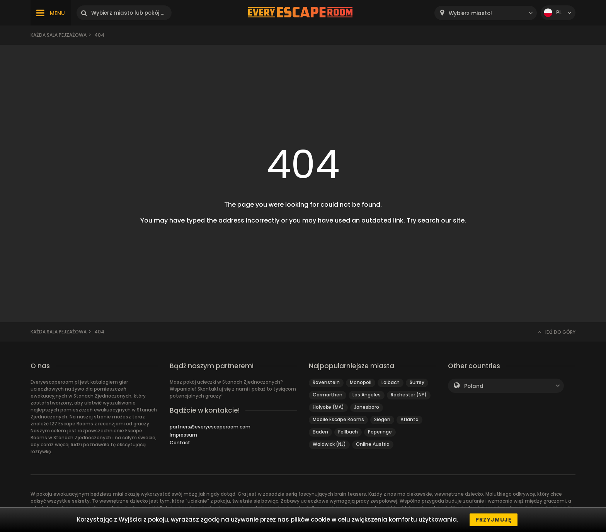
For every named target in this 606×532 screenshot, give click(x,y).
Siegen (382, 419)
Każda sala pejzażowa (59, 35)
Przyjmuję (493, 520)
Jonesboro (366, 407)
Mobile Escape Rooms (338, 419)
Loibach (390, 382)
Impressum (183, 435)
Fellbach (348, 431)
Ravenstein (326, 382)
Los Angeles (366, 394)
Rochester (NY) (409, 394)
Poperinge (380, 431)
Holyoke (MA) (328, 407)
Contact (180, 442)
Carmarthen (327, 394)
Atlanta (409, 419)
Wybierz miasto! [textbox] (470, 13)
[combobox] (485, 13)
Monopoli (360, 382)
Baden (320, 431)
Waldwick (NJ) (329, 444)
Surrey (417, 382)
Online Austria (373, 444)
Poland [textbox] (473, 386)
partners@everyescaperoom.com (210, 426)
